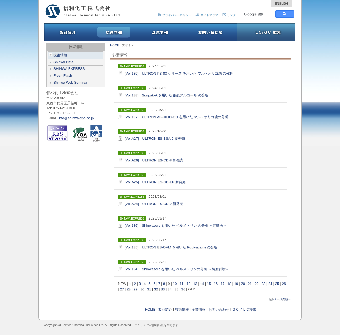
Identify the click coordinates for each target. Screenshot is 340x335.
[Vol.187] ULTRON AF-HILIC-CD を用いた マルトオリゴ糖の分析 (176, 117)
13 (195, 284)
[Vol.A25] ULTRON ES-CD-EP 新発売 (157, 182)
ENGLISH (281, 3)
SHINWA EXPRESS (69, 69)
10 (175, 284)
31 (149, 289)
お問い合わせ (219, 309)
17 (222, 284)
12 (188, 284)
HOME (114, 45)
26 (284, 284)
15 (209, 284)
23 (263, 284)
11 (182, 284)
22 (257, 284)
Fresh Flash (62, 76)
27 (122, 289)
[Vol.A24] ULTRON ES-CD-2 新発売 (155, 204)
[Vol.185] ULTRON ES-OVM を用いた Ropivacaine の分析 (171, 247)
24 (270, 284)
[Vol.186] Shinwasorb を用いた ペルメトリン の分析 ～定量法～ (177, 225)
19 (236, 284)
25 (277, 284)
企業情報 (199, 309)
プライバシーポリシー (174, 14)
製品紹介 (165, 309)
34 (170, 289)
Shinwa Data (63, 62)
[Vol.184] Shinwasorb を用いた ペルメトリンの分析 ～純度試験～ (178, 269)
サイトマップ (207, 14)
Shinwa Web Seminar (70, 82)
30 (142, 289)
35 (176, 289)
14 (202, 284)
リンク (229, 14)
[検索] (258, 14)
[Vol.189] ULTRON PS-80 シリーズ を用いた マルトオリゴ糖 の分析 (179, 73)
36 (183, 289)
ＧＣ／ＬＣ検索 (244, 309)
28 (129, 289)
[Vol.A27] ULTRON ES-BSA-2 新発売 (155, 138)
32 (156, 289)
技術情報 (58, 55)
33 (163, 289)
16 (216, 284)
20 (243, 284)
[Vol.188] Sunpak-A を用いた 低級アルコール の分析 (167, 95)
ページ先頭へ (280, 299)
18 (229, 284)
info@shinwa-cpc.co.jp (76, 118)
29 (136, 289)
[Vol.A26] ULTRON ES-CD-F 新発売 (155, 160)
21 (250, 284)
